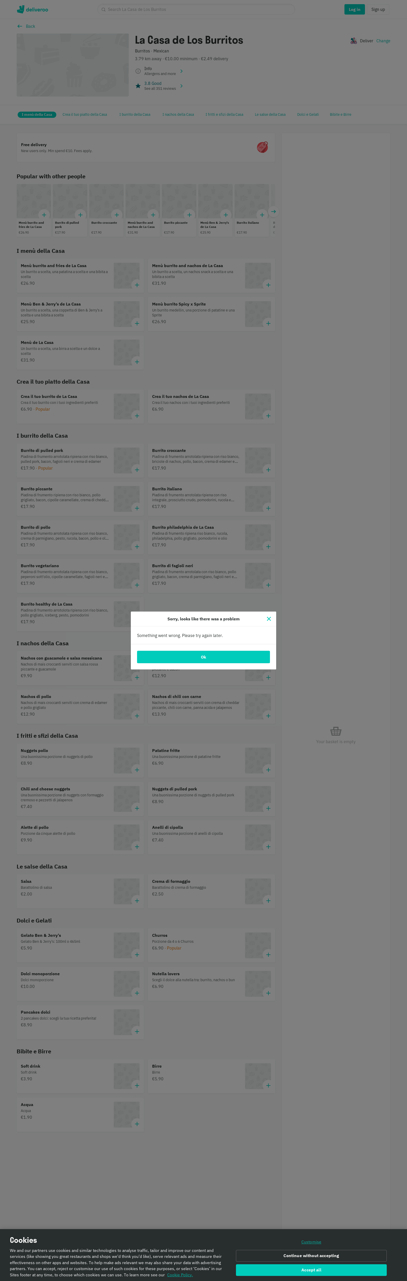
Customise (311, 1243)
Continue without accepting (311, 1257)
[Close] (269, 619)
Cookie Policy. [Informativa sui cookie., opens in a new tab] (180, 1276)
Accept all (311, 1272)
